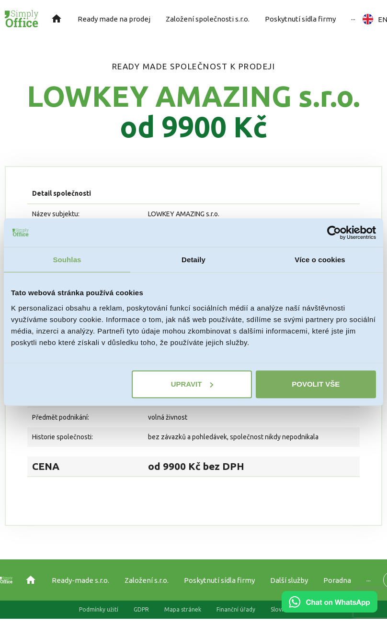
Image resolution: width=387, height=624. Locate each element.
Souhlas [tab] (67, 260)
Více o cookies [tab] (320, 260)
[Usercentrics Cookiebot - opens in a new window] (334, 232)
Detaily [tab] (193, 260)
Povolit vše (316, 384)
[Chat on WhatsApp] (329, 609)
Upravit (192, 384)
